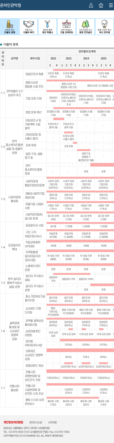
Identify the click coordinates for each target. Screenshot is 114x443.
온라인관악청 (10, 5)
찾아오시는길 (35, 422)
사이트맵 (52, 422)
